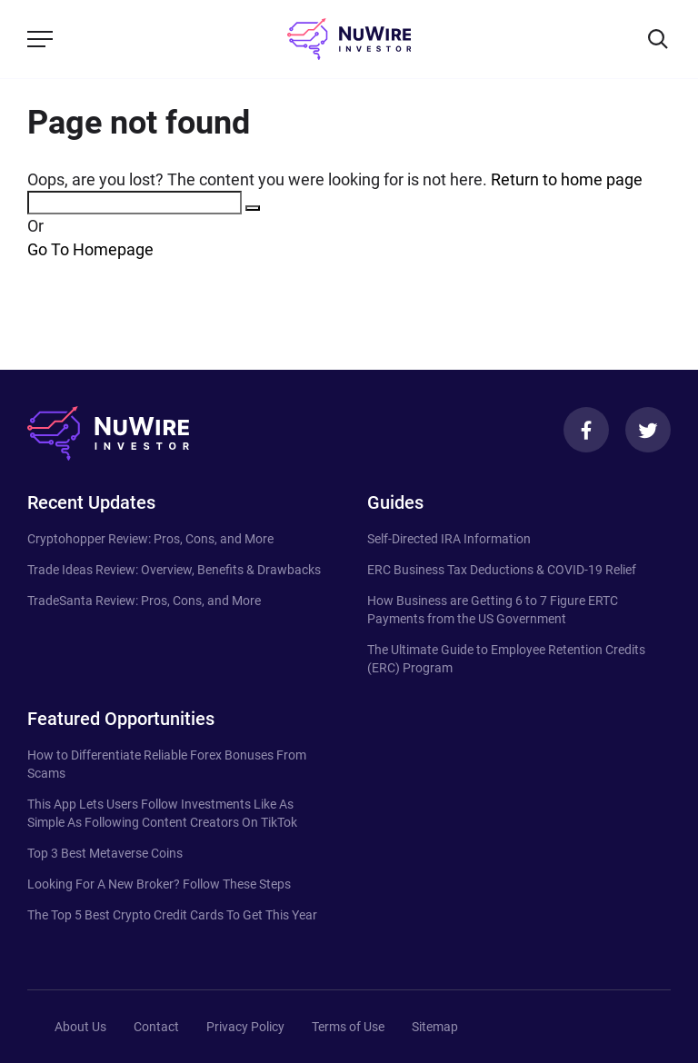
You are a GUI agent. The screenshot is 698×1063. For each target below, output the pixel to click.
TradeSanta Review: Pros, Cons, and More (144, 600)
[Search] (658, 39)
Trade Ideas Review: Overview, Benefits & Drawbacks (174, 569)
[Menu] (40, 39)
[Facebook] (586, 429)
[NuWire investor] (349, 39)
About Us (80, 1026)
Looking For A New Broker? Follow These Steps (159, 884)
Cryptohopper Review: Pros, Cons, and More (150, 539)
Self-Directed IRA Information (449, 539)
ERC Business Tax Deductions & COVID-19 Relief (501, 569)
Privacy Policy (245, 1026)
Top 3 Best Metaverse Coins (105, 853)
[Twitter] (648, 429)
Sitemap (435, 1026)
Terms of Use (348, 1026)
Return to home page (567, 179)
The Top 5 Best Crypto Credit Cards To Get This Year (172, 915)
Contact (156, 1026)
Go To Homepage (90, 249)
